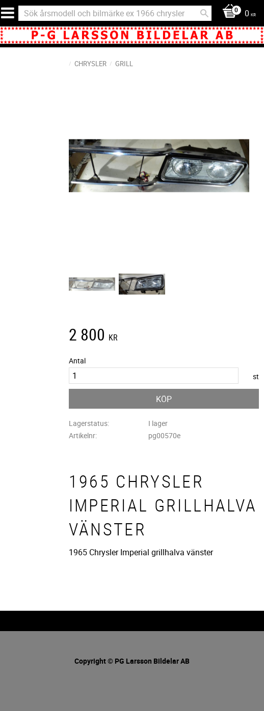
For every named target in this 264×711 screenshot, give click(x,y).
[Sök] (204, 13)
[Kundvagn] (236, 14)
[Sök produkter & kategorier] (115, 13)
